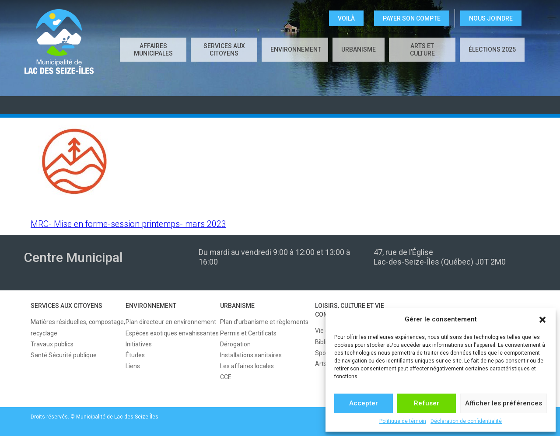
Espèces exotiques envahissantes (172, 333)
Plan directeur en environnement (171, 321)
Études (135, 355)
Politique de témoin (402, 421)
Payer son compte (412, 18)
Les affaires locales (247, 366)
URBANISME (358, 49)
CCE (225, 376)
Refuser (426, 403)
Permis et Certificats (248, 333)
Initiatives (139, 344)
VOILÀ (346, 18)
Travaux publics (52, 344)
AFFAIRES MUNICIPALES (153, 49)
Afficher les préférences (503, 403)
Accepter (363, 403)
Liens (133, 366)
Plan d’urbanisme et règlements (264, 321)
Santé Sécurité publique (64, 355)
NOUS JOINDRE (491, 18)
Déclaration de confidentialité (466, 421)
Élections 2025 (492, 49)
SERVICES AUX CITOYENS (224, 49)
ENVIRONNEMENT (295, 49)
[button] (542, 319)
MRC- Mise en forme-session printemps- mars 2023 (128, 224)
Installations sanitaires (251, 355)
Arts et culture (422, 49)
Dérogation (235, 344)
